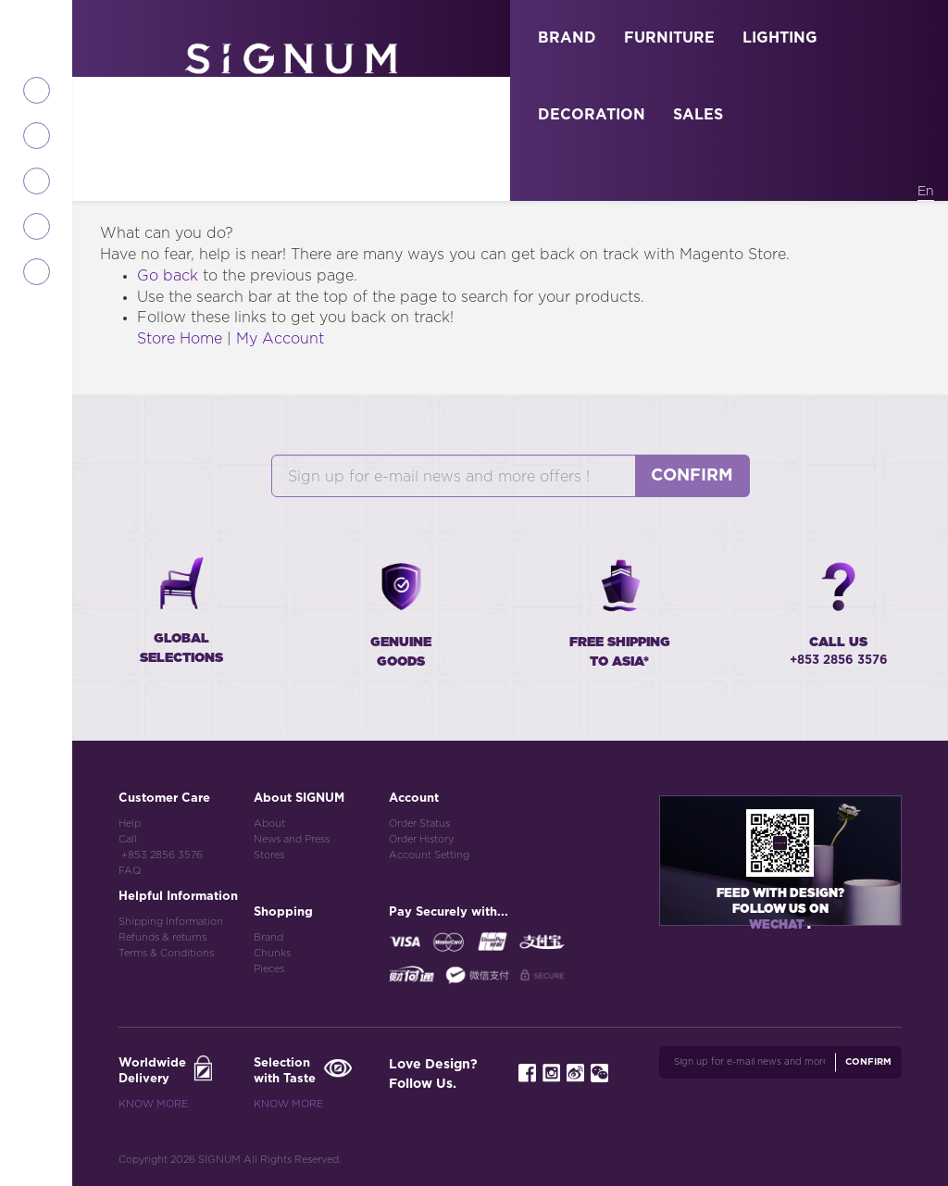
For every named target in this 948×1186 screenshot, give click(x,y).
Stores (269, 855)
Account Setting (429, 855)
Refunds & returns (162, 937)
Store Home (179, 338)
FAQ (129, 871)
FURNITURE (669, 38)
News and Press (292, 839)
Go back (167, 275)
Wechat (778, 925)
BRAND (567, 38)
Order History (421, 839)
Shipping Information (170, 922)
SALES (698, 114)
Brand (268, 937)
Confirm (692, 476)
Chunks (272, 953)
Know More (153, 1104)
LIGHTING (779, 38)
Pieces (269, 969)
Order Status (419, 823)
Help (129, 823)
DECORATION (591, 114)
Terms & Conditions (166, 953)
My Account (280, 338)
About (269, 823)
